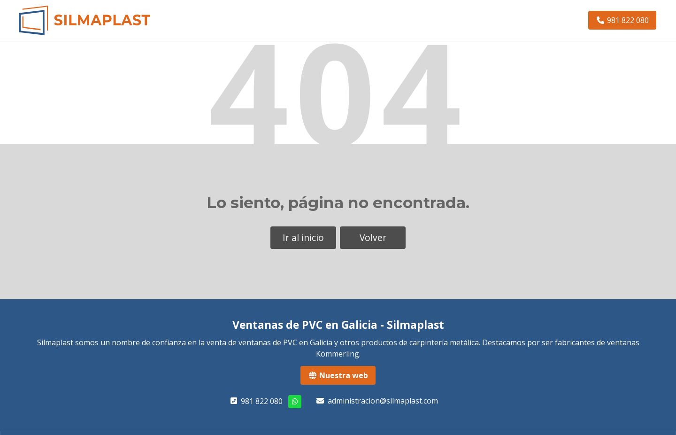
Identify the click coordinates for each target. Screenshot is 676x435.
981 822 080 (262, 401)
